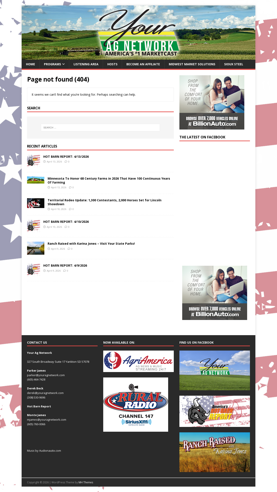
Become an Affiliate (143, 64)
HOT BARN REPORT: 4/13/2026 (66, 156)
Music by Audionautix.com (44, 451)
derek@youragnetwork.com (45, 393)
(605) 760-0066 (36, 424)
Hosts (112, 64)
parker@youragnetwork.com (46, 375)
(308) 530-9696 (36, 397)
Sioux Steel (233, 64)
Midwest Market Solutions (192, 64)
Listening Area (86, 64)
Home (30, 64)
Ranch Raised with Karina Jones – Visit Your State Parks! (91, 243)
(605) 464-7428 (36, 379)
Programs (52, 64)
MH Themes (86, 482)
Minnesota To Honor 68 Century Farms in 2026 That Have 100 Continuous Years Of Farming (109, 180)
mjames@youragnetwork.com (46, 419)
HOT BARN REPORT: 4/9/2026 (65, 265)
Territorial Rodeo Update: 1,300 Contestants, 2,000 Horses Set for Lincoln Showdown (104, 202)
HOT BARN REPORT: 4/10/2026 (66, 222)
